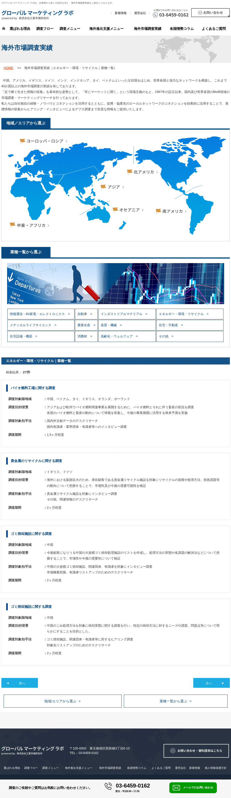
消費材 (82, 336)
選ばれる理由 (20, 29)
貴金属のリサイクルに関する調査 (36, 461)
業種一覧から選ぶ (173, 701)
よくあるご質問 (214, 29)
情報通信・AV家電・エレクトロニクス (38, 314)
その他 (164, 336)
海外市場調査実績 (147, 29)
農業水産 (84, 325)
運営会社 (140, 13)
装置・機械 (109, 325)
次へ (209, 683)
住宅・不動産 (169, 325)
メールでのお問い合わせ (193, 787)
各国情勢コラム (136, 768)
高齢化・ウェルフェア (117, 336)
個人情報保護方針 (216, 768)
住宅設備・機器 (21, 336)
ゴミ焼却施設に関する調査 (31, 534)
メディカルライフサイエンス (31, 325)
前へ (22, 683)
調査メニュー (70, 29)
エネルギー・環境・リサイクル (181, 314)
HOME (8, 68)
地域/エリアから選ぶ (60, 701)
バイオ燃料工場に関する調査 (33, 388)
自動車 (82, 314)
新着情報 (121, 13)
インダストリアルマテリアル (122, 314)
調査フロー (44, 29)
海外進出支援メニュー (106, 29)
